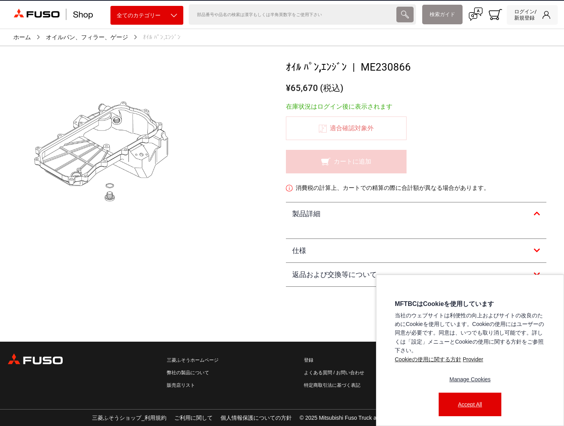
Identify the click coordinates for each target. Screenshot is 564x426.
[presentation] (404, 14)
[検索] (292, 14)
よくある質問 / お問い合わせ (334, 372)
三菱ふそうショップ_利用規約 (129, 418)
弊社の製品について (188, 372)
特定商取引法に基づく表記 (332, 385)
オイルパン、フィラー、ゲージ (87, 37)
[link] (532, 15)
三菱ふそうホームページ (193, 360)
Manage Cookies (469, 379)
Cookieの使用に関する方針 (428, 359)
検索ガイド (442, 14)
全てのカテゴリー (147, 15)
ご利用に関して (193, 418)
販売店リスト (181, 385)
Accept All (470, 404)
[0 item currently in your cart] (495, 14)
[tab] (416, 214)
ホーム (22, 37)
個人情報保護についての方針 (256, 418)
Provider (473, 359)
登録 (308, 360)
